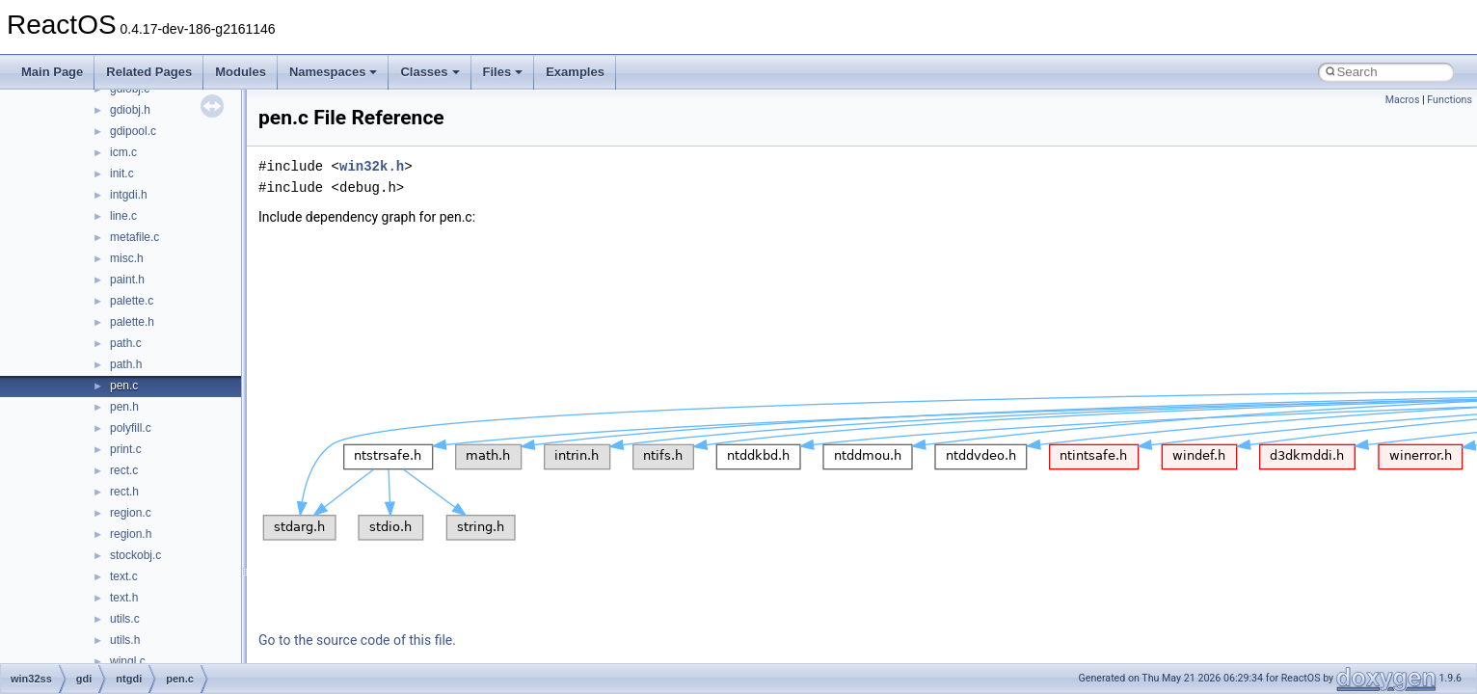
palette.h (132, 322)
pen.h (124, 407)
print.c (126, 449)
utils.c (125, 619)
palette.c (131, 300)
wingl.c (128, 661)
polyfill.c (130, 428)
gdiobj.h (130, 110)
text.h (124, 597)
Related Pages (149, 72)
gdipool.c (133, 131)
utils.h (125, 640)
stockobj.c (135, 555)
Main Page (52, 72)
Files (503, 72)
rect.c (124, 470)
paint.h (127, 279)
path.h (126, 364)
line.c (123, 216)
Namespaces (333, 72)
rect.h (124, 491)
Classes (429, 72)
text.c (124, 576)
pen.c (124, 385)
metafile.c (134, 237)
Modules (240, 72)
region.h (130, 534)
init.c (122, 173)
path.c (126, 343)
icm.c (123, 152)
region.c (130, 513)
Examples (575, 72)
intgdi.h (129, 194)
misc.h (127, 258)
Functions (1449, 99)
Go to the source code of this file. (357, 640)
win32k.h (371, 166)
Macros (1402, 99)
